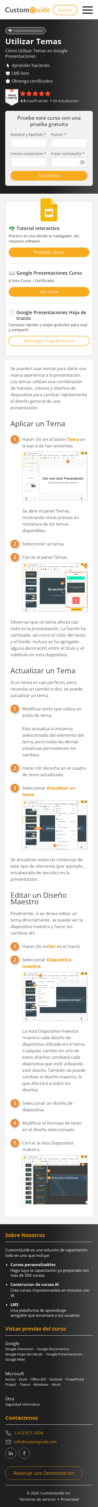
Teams (25, 1384)
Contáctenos (21, 1417)
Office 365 (38, 1379)
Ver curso (49, 292)
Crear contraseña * (67, 154)
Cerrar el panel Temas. (55, 583)
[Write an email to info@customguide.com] (49, 1442)
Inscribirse (49, 176)
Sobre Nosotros (25, 1235)
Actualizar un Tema (43, 670)
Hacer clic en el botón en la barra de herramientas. (55, 485)
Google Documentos (53, 1349)
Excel (23, 1379)
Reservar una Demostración (43, 1473)
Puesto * (58, 134)
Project (10, 1384)
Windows (41, 1384)
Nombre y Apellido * (28, 134)
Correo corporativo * (28, 154)
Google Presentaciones (64, 1354)
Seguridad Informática (22, 1404)
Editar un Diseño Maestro (38, 898)
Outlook (55, 1379)
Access (10, 1379)
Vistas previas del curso (35, 1328)
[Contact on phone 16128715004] (49, 1433)
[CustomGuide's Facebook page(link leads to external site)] (24, 1453)
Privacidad (70, 1499)
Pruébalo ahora (49, 252)
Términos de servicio (37, 1499)
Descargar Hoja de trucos (49, 341)
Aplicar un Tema (37, 423)
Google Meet (15, 1359)
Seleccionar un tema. (43, 544)
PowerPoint (75, 1379)
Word (56, 1384)
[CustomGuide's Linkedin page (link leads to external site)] (10, 1453)
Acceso (65, 10)
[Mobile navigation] (87, 10)
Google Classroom (19, 1349)
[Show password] (82, 162)
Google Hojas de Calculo (24, 1354)
